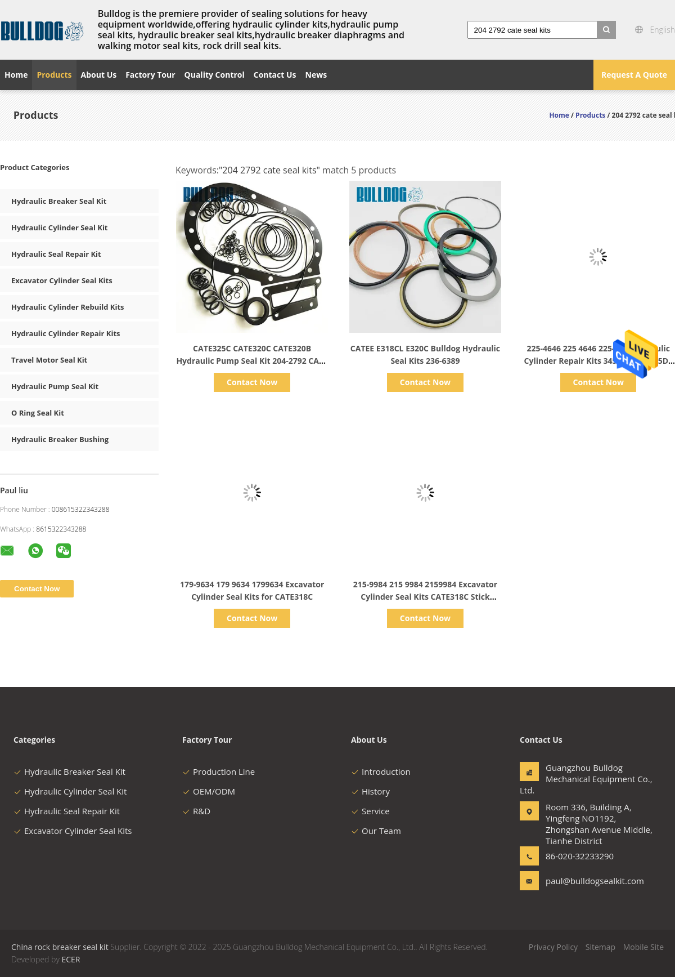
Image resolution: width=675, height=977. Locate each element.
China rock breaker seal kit (60, 947)
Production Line (218, 771)
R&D (196, 811)
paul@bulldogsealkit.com (581, 880)
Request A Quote (634, 74)
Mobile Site (643, 947)
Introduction (381, 771)
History (370, 791)
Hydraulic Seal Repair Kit (56, 254)
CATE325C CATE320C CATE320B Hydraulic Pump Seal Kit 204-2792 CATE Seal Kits (252, 360)
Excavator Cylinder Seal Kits (61, 280)
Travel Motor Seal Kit (49, 360)
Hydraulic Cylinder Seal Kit (59, 227)
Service (370, 811)
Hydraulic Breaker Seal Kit (58, 201)
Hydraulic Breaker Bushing (60, 439)
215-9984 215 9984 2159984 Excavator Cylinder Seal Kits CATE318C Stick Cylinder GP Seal (425, 596)
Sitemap (600, 947)
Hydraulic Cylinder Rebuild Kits (67, 307)
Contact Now (252, 382)
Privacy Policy (553, 947)
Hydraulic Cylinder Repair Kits (65, 333)
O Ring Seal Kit (37, 413)
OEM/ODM (208, 791)
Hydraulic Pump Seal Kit (54, 386)
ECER (70, 959)
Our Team (376, 830)
